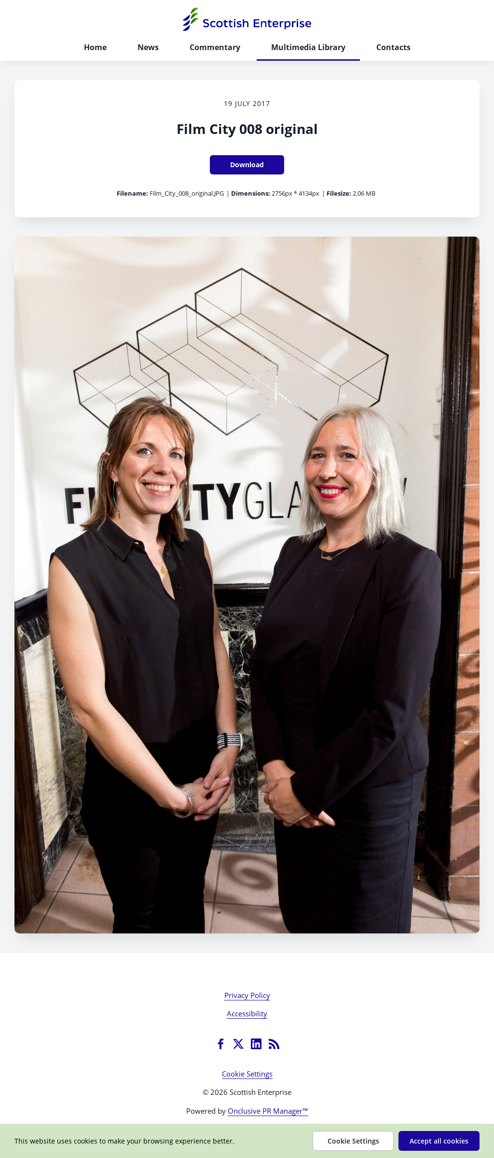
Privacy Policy (247, 995)
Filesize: (339, 193)
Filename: (132, 193)
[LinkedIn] (256, 1043)
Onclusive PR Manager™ (268, 1111)
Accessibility (247, 1013)
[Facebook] (220, 1043)
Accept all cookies (439, 1140)
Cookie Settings (247, 1073)
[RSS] (274, 1043)
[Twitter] (238, 1043)
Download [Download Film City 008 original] (247, 164)
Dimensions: (250, 193)
